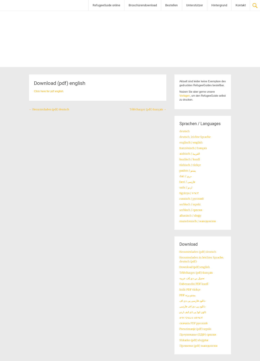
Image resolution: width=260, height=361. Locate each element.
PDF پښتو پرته (187, 295)
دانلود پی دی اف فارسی (192, 306)
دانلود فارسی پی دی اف (192, 300)
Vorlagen (184, 95)
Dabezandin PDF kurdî (193, 284)
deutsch (184, 131)
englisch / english (191, 142)
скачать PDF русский (193, 323)
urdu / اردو (185, 187)
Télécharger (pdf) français (148, 109)
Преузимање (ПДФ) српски (197, 334)
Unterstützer (194, 5)
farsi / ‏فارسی (187, 181)
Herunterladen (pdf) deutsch (49, 109)
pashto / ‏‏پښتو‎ (187, 170)
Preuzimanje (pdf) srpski (195, 329)
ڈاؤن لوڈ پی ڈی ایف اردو (192, 312)
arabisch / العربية (189, 153)
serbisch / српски (190, 210)
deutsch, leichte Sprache (195, 136)
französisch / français (193, 148)
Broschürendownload (143, 5)
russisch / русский (191, 198)
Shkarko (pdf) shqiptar (193, 340)
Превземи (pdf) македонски (198, 345)
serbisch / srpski (190, 204)
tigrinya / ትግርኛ (189, 193)
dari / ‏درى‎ (185, 176)
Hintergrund (219, 5)
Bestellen (171, 5)
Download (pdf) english (194, 267)
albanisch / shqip (190, 215)
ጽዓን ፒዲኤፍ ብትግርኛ (191, 317)
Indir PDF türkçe (189, 289)
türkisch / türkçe (190, 165)
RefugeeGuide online (106, 5)
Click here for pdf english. (49, 91)
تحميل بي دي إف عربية (191, 278)
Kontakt (241, 5)
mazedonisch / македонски (197, 221)
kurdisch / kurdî (189, 159)
